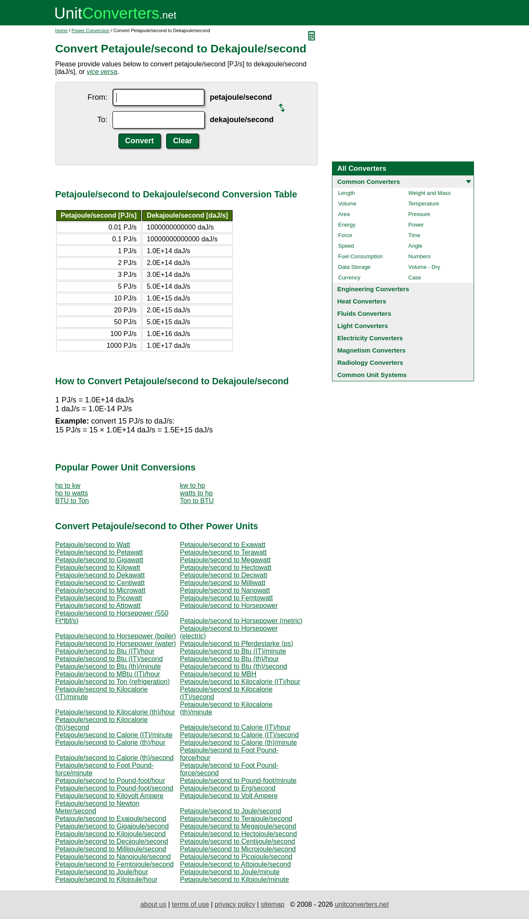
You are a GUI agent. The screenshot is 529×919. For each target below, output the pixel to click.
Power (416, 225)
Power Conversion (90, 30)
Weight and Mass (429, 193)
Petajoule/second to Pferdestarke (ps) (236, 643)
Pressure (419, 214)
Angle (415, 246)
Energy (347, 225)
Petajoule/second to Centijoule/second (237, 841)
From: (97, 97)
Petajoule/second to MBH (218, 674)
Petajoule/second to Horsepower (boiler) (115, 636)
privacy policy (234, 904)
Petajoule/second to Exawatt (223, 544)
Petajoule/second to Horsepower (229, 605)
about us (153, 904)
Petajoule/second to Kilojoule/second (110, 833)
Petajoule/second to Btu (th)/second (234, 666)
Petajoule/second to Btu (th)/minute (108, 666)
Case (414, 277)
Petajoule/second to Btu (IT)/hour (105, 651)
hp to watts (71, 493)
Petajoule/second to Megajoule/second (238, 826)
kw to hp (193, 485)
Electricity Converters (370, 338)
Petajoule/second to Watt (92, 544)
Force (345, 235)
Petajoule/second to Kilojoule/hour (106, 879)
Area (344, 214)
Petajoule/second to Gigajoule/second (112, 826)
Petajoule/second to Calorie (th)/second (114, 757)
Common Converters (368, 181)
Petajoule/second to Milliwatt (223, 582)
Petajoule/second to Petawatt (99, 552)
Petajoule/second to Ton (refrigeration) (112, 681)
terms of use (190, 904)
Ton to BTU (197, 500)
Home (61, 30)
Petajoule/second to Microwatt (100, 590)
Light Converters (362, 325)
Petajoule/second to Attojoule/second (235, 864)
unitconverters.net (362, 904)
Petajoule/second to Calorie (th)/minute (238, 742)
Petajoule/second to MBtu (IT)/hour (107, 674)
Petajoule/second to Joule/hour (101, 871)
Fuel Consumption (360, 256)
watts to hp (196, 493)
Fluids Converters (364, 313)
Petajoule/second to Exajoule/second (110, 818)
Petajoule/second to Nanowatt (225, 590)
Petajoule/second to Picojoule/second (236, 856)
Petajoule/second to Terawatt (223, 552)
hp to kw (68, 485)
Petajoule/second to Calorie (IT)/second (239, 734)
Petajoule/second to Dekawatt (100, 575)
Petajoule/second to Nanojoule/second (113, 856)
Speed (346, 246)
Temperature (423, 203)
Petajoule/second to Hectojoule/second (238, 833)
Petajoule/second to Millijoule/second (110, 849)
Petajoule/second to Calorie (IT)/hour (235, 727)
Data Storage (354, 267)
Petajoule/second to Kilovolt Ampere (109, 795)
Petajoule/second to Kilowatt (97, 567)
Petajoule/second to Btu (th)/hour (229, 658)
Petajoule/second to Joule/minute (230, 871)
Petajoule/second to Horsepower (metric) (241, 620)
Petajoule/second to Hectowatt (225, 567)
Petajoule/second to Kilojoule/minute (234, 879)
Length (346, 193)
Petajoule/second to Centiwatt (100, 582)
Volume (347, 203)
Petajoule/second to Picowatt (98, 598)
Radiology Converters (370, 362)
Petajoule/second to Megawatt (225, 559)
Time (414, 235)
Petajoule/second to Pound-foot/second (114, 788)
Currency (349, 277)
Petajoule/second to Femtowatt (226, 598)
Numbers (419, 256)
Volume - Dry (424, 267)
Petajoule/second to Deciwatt (223, 575)
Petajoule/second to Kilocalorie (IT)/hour (240, 681)
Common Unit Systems (372, 374)
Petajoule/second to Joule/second (230, 811)
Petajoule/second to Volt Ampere (229, 795)
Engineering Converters (373, 289)
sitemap (272, 904)
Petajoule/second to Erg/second (228, 788)
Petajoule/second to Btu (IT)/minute (233, 651)
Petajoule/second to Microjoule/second (238, 849)
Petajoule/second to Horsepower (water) (115, 643)
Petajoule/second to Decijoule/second (111, 841)
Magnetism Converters (371, 350)
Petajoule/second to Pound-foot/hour (110, 780)
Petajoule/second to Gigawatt (99, 559)
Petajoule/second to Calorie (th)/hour (110, 742)
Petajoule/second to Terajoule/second (236, 818)
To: (102, 119)
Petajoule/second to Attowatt (98, 605)
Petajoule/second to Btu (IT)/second (109, 658)
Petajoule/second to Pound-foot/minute (238, 780)
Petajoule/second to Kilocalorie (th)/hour (115, 712)
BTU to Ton (72, 500)
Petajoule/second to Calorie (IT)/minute (114, 734)
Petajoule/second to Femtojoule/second (114, 864)
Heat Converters (361, 301)
